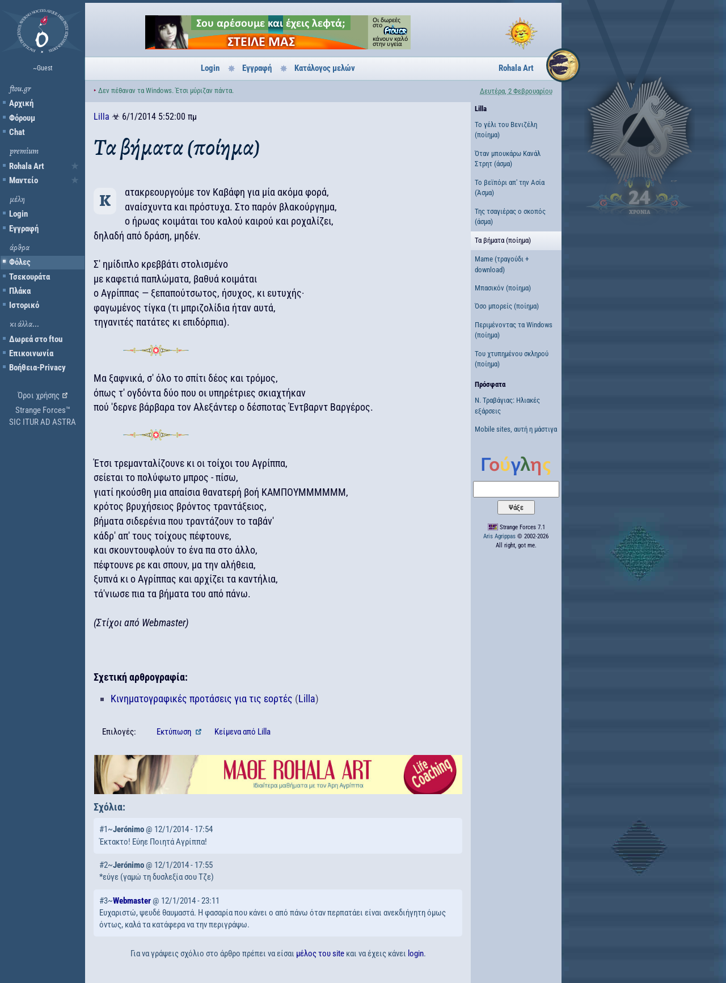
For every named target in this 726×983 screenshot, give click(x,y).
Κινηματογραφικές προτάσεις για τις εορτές (202, 698)
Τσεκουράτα (29, 277)
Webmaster (132, 901)
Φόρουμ (22, 118)
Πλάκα (20, 291)
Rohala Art (26, 166)
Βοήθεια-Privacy (37, 367)
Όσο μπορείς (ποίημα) (507, 306)
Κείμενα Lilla (242, 732)
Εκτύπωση (175, 732)
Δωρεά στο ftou (35, 339)
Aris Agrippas (499, 536)
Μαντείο (23, 180)
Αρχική (21, 103)
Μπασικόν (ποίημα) (503, 288)
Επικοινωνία (31, 353)
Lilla (101, 116)
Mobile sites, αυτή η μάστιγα (516, 429)
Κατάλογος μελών (324, 68)
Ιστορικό (24, 305)
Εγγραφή (24, 228)
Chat (17, 132)
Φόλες (20, 262)
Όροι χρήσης (39, 395)
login (416, 953)
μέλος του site (320, 953)
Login (18, 214)
